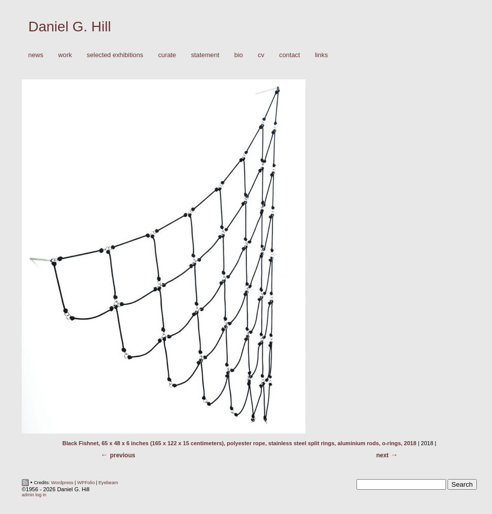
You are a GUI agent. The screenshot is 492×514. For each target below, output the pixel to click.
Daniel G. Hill (69, 26)
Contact (289, 55)
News (35, 55)
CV (261, 55)
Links (321, 55)
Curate (167, 55)
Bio (238, 55)
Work (62, 55)
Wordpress (62, 482)
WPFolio (86, 482)
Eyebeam (108, 482)
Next (382, 455)
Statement (205, 55)
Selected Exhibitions (115, 55)
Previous (122, 455)
